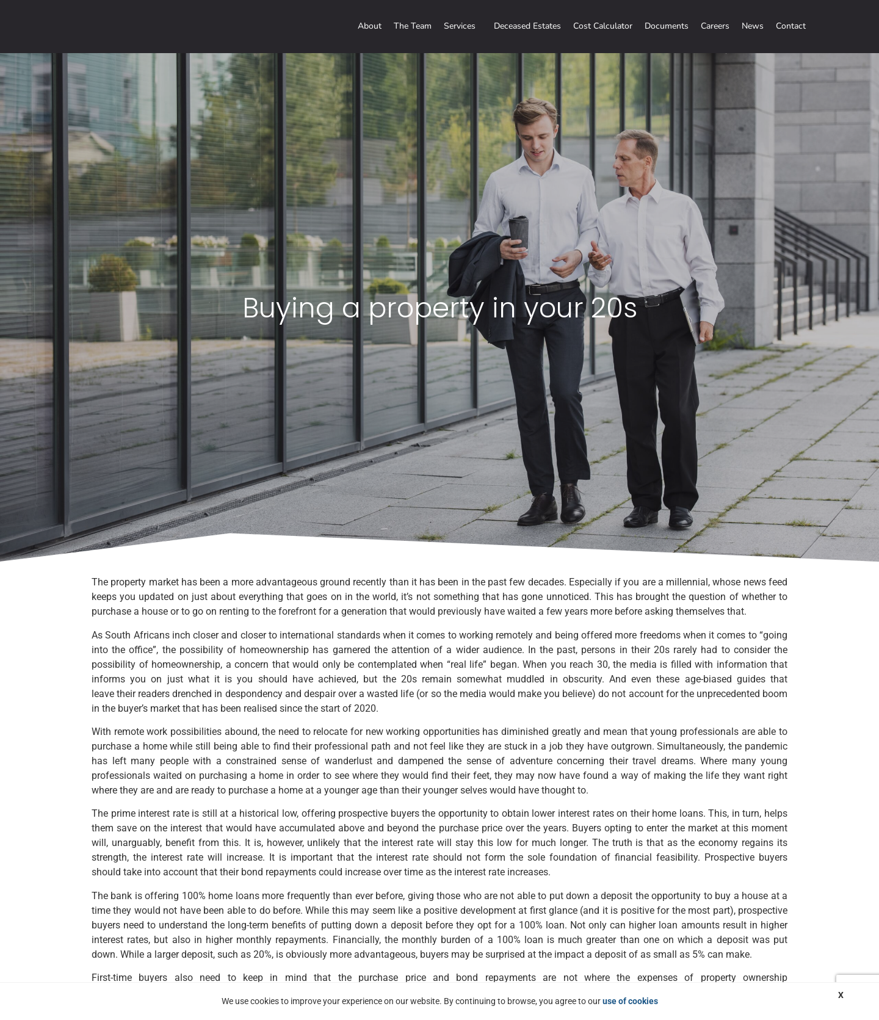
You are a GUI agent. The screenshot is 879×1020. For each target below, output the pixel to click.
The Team (413, 26)
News (753, 26)
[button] (463, 26)
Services (460, 26)
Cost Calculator (602, 26)
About (370, 26)
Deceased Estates (527, 26)
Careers (715, 26)
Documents (667, 26)
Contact (791, 26)
